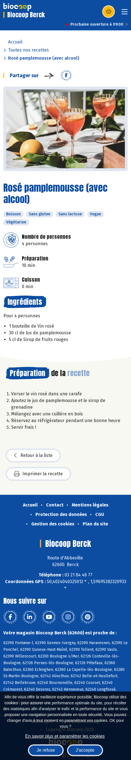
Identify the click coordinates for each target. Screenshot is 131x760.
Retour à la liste (33, 455)
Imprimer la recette (38, 474)
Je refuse (46, 750)
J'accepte (85, 750)
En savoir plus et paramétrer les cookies (65, 736)
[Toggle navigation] (125, 13)
